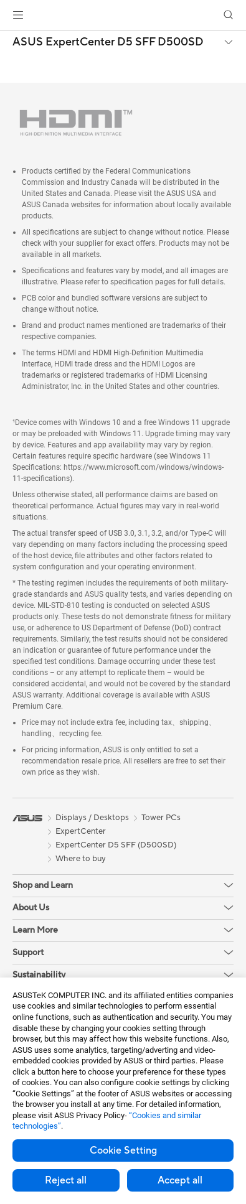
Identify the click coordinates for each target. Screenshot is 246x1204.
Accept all (180, 1180)
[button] (18, 15)
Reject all (66, 1180)
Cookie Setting (123, 1150)
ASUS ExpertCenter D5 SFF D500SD (108, 42)
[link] (123, 15)
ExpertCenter (80, 831)
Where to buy (80, 859)
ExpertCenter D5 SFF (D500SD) (115, 845)
